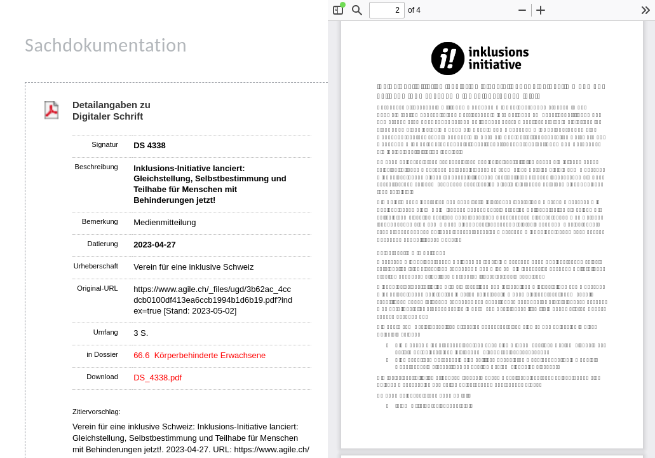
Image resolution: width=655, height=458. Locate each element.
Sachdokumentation (106, 45)
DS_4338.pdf (157, 377)
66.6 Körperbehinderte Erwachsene (199, 355)
